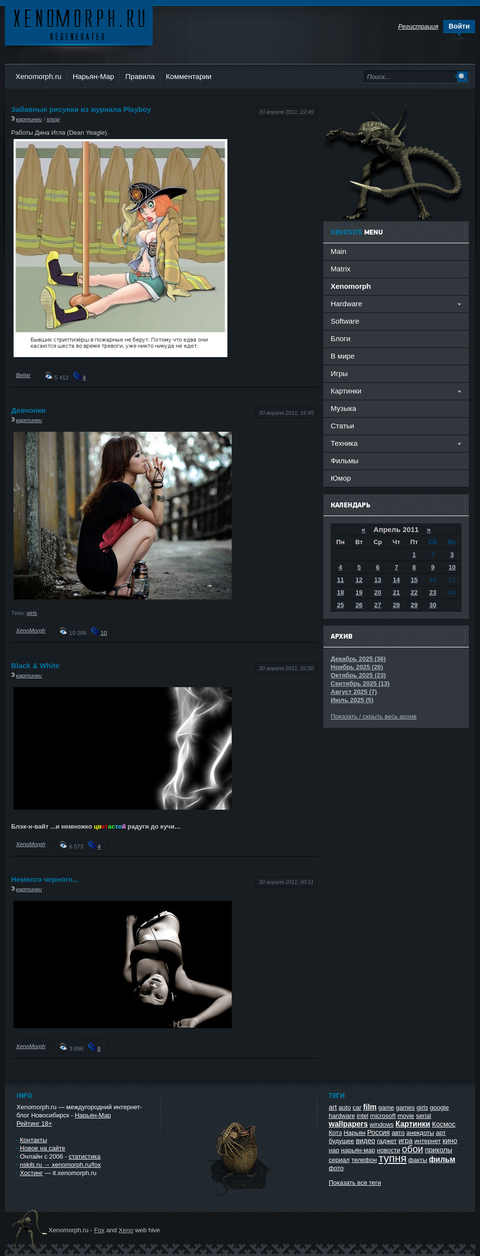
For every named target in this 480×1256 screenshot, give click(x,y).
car (356, 1107)
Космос (443, 1124)
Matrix (341, 269)
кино (450, 1141)
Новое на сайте (42, 1148)
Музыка (343, 408)
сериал (339, 1159)
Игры (339, 373)
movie (406, 1115)
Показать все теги (355, 1182)
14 (396, 579)
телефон (364, 1159)
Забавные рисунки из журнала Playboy (81, 109)
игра (406, 1141)
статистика (84, 1156)
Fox (99, 1230)
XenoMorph (30, 630)
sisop (53, 119)
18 (340, 592)
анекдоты (420, 1132)
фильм (442, 1159)
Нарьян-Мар (93, 76)
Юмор (341, 478)
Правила (140, 76)
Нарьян (355, 1132)
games (405, 1107)
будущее (341, 1141)
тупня (393, 1158)
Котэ (335, 1132)
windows (381, 1124)
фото (336, 1168)
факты (417, 1159)
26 (358, 605)
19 (358, 592)
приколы (438, 1150)
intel (362, 1115)
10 (103, 632)
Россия (378, 1132)
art (333, 1107)
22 (414, 592)
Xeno (126, 1230)
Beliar (23, 375)
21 (396, 592)
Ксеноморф (79, 24)
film (370, 1107)
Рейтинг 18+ (34, 1123)
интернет (428, 1141)
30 (433, 605)
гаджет (387, 1141)
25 (340, 605)
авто (398, 1132)
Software (345, 321)
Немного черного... (45, 879)
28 (396, 605)
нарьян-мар (358, 1150)
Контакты (33, 1140)
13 (377, 579)
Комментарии (188, 76)
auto (344, 1107)
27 (377, 605)
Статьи (342, 426)
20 (377, 592)
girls (32, 613)
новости (388, 1150)
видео (365, 1141)
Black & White (35, 665)
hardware (342, 1115)
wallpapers (348, 1124)
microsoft (383, 1115)
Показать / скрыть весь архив (373, 716)
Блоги (341, 338)
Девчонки (28, 410)
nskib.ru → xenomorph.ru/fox (60, 1164)
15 (414, 579)
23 (433, 592)
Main (338, 251)
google (439, 1107)
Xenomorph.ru (39, 76)
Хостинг (31, 1173)
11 (340, 579)
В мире (342, 356)
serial (423, 1115)
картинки (29, 119)
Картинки (413, 1124)
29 (414, 605)
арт (441, 1132)
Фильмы (344, 460)
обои (412, 1149)
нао (334, 1150)
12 (358, 579)
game (386, 1107)
